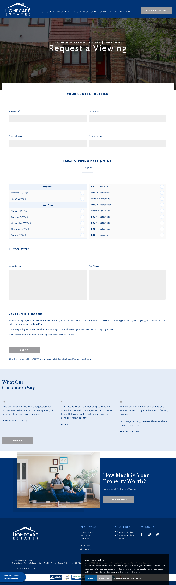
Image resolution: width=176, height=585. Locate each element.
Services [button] (76, 10)
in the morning (100, 186)
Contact (119, 538)
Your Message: (95, 265)
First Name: (14, 111)
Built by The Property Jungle (23, 568)
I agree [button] (91, 578)
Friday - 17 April (18, 234)
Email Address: (16, 136)
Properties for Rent (124, 535)
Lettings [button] (61, 10)
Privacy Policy (62, 359)
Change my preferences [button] (127, 578)
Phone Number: (96, 136)
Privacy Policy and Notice (24, 329)
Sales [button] (48, 10)
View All (18, 440)
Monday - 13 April (19, 210)
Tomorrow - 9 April (20, 192)
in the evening (99, 234)
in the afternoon (101, 204)
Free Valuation (118, 499)
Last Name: (94, 111)
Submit (24, 350)
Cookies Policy (50, 563)
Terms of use (17, 563)
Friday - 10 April (18, 198)
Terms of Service (80, 359)
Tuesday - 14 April (19, 216)
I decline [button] (104, 578)
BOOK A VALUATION (156, 10)
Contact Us (106, 10)
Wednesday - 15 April (21, 222)
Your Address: (15, 265)
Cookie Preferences (65, 563)
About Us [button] (91, 10)
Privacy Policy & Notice (33, 563)
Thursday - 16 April (20, 228)
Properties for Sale (124, 531)
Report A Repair (125, 10)
